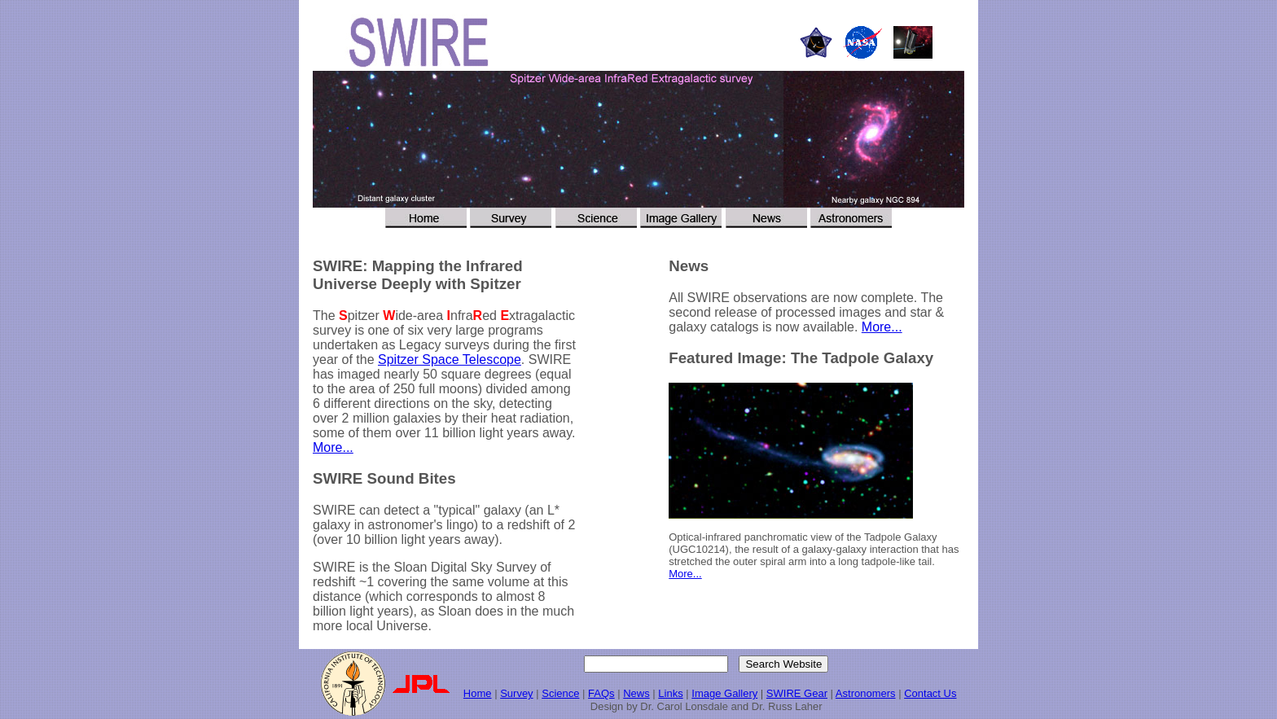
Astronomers (866, 693)
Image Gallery (724, 693)
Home (477, 693)
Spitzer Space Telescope (449, 359)
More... (333, 447)
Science (560, 693)
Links (670, 693)
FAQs (601, 693)
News (636, 693)
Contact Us (930, 693)
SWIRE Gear (796, 693)
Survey (516, 693)
